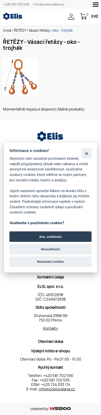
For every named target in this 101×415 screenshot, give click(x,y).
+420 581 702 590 (16, 4)
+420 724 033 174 (55, 384)
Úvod (7, 30)
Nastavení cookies (50, 261)
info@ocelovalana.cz (49, 4)
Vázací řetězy (39, 30)
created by (50, 408)
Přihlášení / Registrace (71, 17)
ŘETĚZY (20, 30)
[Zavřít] (86, 153)
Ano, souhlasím (50, 236)
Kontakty (50, 328)
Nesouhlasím (50, 249)
